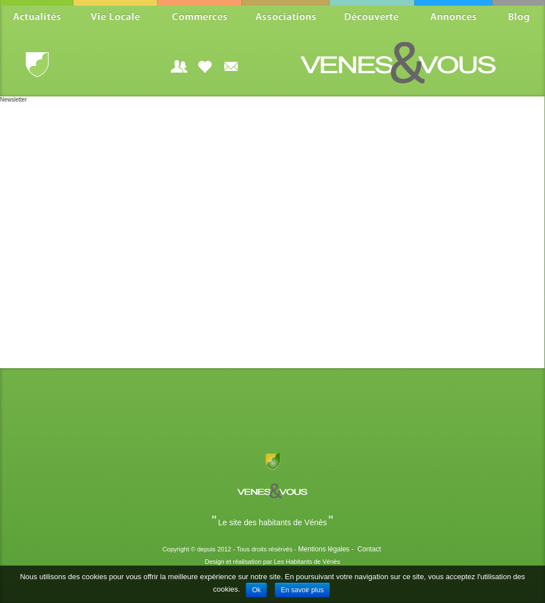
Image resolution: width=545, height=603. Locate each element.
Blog (518, 16)
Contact (369, 549)
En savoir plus (302, 590)
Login (178, 66)
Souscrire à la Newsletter (231, 66)
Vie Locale (115, 16)
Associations (285, 16)
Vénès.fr (37, 65)
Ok (256, 590)
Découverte (371, 16)
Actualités (36, 16)
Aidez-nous (205, 66)
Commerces (199, 16)
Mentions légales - (327, 549)
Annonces (453, 16)
